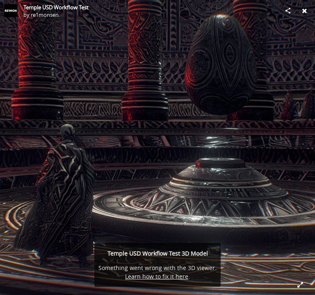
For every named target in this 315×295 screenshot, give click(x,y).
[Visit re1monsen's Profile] (10, 10)
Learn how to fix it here (156, 276)
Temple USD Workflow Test (56, 7)
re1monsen (45, 14)
